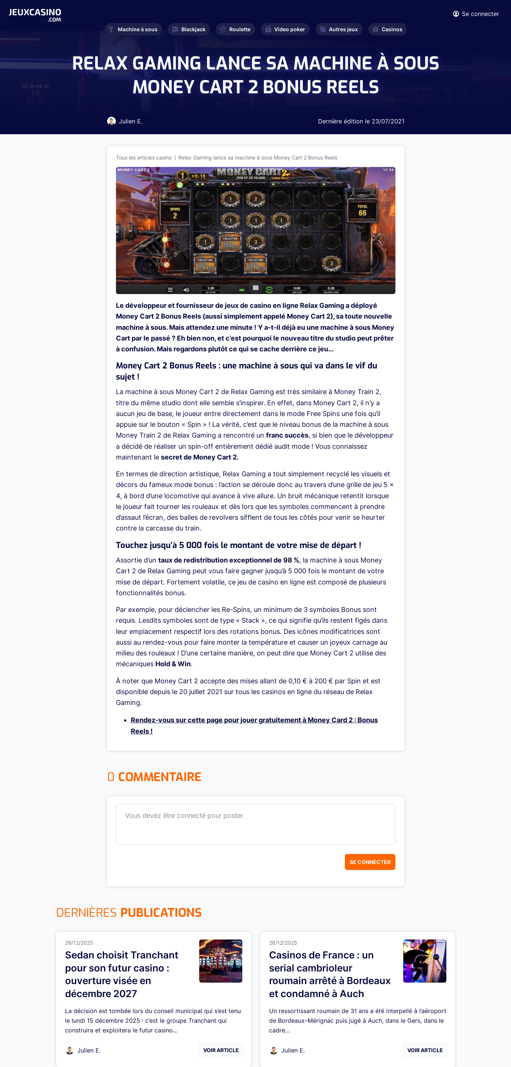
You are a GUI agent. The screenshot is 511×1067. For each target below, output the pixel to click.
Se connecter (370, 862)
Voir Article (221, 1050)
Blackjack (189, 29)
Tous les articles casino (144, 157)
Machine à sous (133, 29)
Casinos (387, 29)
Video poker (285, 29)
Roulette (235, 29)
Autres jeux (339, 29)
